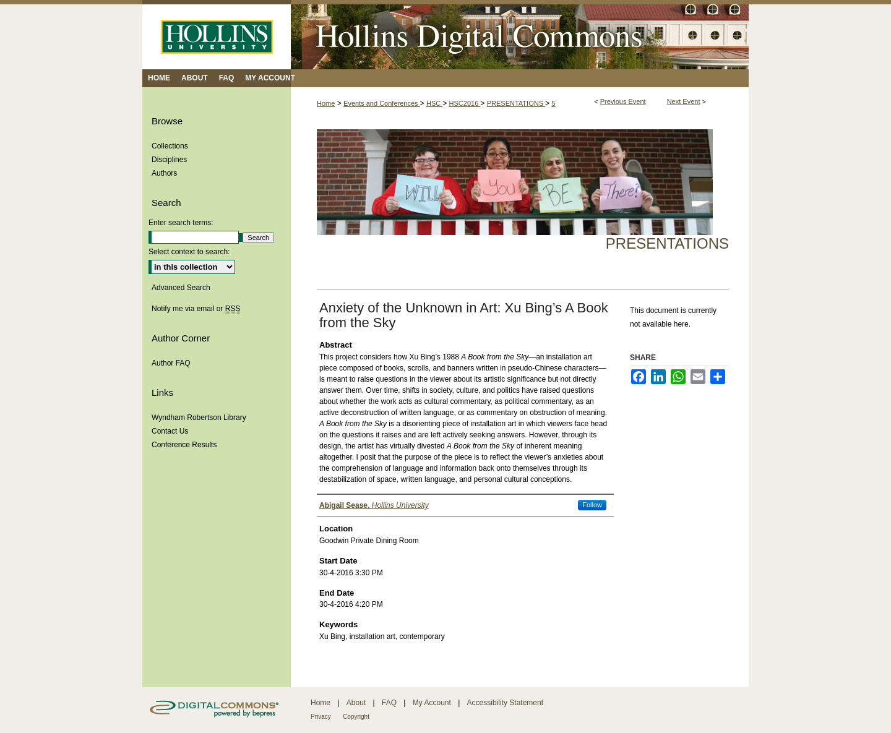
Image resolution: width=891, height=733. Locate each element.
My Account (432, 702)
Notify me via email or (196, 308)
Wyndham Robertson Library (199, 417)
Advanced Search (181, 287)
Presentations (667, 243)
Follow (592, 504)
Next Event (683, 101)
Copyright (356, 716)
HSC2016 (465, 103)
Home (326, 103)
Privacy (321, 716)
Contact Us (170, 431)
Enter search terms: (180, 222)
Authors (164, 173)
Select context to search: (189, 251)
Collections (170, 146)
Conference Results (184, 444)
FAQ (389, 702)
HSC (434, 103)
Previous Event (623, 101)
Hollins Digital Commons (520, 34)
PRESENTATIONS (516, 103)
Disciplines (169, 159)
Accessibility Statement (505, 702)
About (356, 702)
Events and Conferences (381, 103)
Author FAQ (171, 363)
